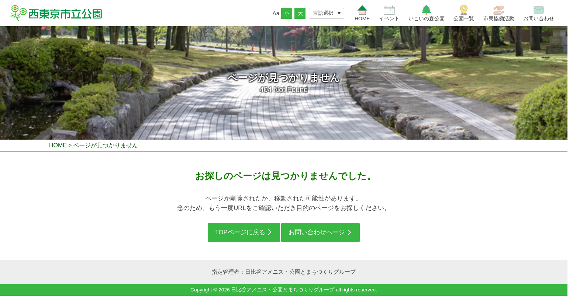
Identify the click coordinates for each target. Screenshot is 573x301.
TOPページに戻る (240, 236)
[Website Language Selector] (326, 15)
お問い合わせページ (317, 236)
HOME (58, 149)
